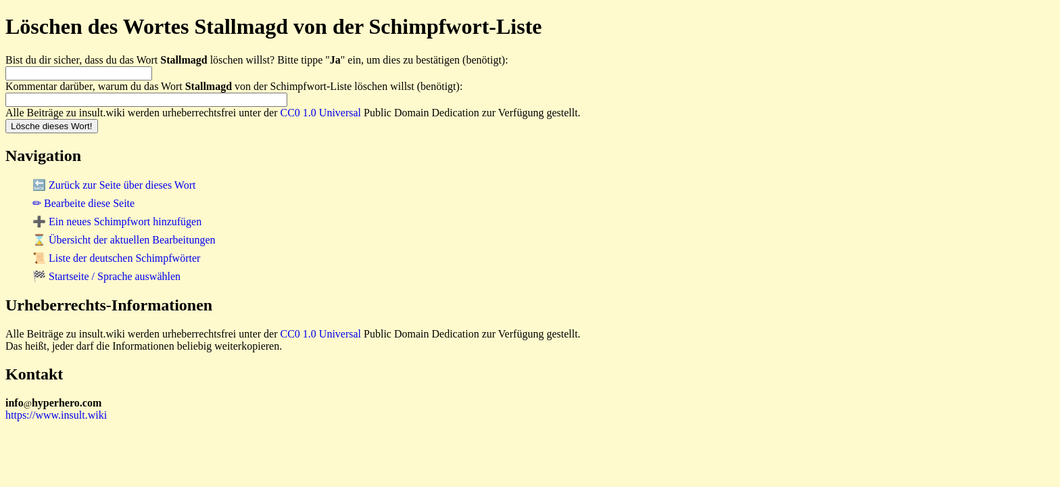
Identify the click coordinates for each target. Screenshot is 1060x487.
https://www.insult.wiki (56, 415)
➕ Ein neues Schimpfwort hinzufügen (116, 221)
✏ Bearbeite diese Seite (83, 203)
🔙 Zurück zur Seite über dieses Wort (113, 185)
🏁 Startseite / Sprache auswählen (106, 276)
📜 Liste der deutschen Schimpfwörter (116, 258)
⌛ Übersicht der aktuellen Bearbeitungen (124, 240)
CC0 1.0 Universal (321, 112)
